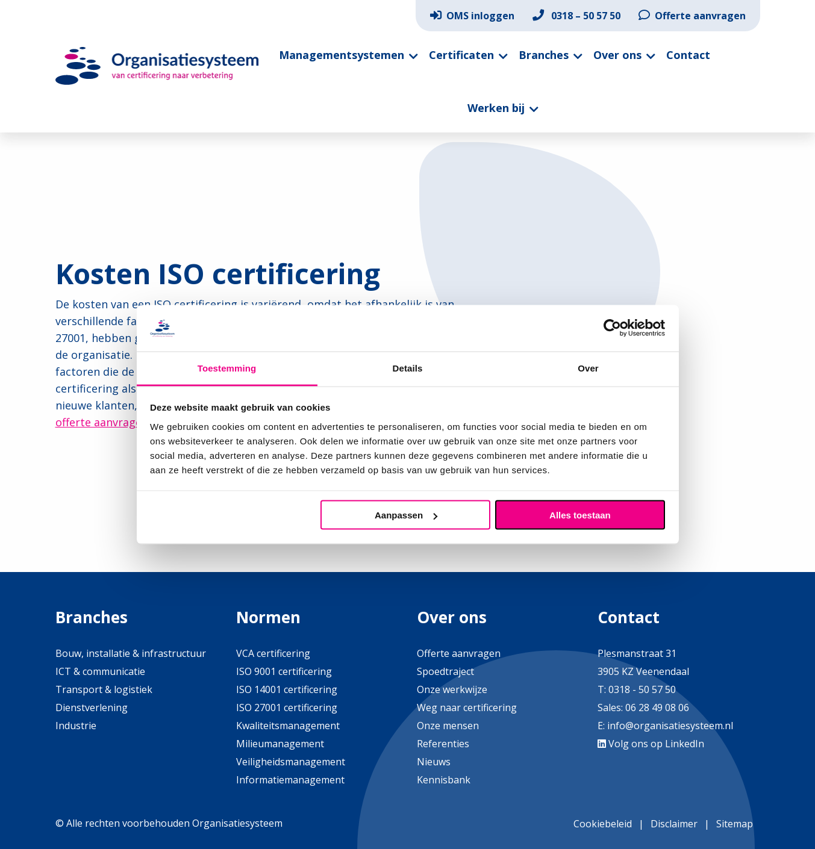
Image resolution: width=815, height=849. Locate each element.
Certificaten (461, 55)
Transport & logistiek (103, 689)
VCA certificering (273, 653)
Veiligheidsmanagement (290, 761)
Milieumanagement (280, 743)
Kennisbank (443, 779)
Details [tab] (408, 367)
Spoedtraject (445, 671)
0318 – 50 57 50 (576, 15)
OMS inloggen (472, 15)
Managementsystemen (341, 55)
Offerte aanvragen (692, 15)
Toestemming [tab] (227, 367)
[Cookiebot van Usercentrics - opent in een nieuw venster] (612, 328)
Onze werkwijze (452, 689)
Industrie (75, 725)
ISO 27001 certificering (286, 707)
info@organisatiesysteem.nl (670, 725)
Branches (544, 55)
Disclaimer (674, 823)
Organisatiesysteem (157, 66)
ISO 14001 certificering (286, 689)
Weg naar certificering (467, 707)
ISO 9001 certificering (284, 671)
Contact (688, 55)
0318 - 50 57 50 (642, 689)
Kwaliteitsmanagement (288, 725)
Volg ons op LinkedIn (651, 743)
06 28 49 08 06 (656, 707)
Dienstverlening (91, 707)
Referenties (443, 743)
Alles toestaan (580, 515)
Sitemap (734, 823)
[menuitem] (472, 15)
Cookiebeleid (602, 823)
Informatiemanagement (290, 779)
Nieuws (434, 761)
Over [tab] (588, 367)
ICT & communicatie (100, 671)
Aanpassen (406, 515)
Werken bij (496, 108)
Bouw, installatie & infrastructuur (130, 653)
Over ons (617, 55)
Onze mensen (448, 725)
